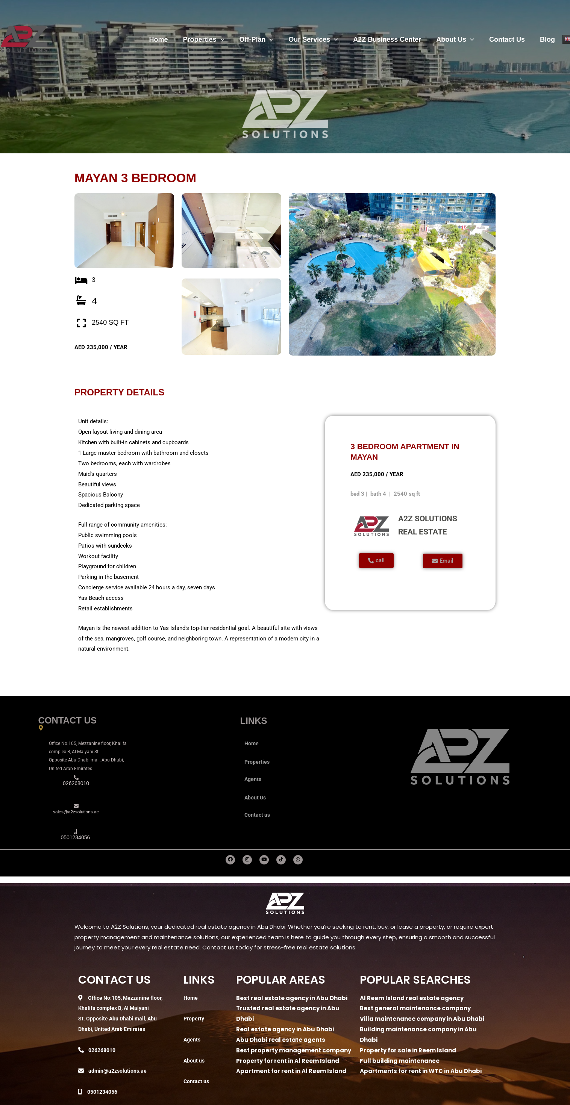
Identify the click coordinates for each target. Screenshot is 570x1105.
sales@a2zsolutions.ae (76, 812)
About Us (459, 39)
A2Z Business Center (392, 39)
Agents (253, 779)
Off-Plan (264, 39)
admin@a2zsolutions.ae (118, 1070)
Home (170, 39)
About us (194, 1060)
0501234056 (104, 1091)
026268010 (103, 1050)
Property (194, 1018)
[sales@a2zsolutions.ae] (76, 806)
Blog (548, 39)
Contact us (257, 814)
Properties (213, 39)
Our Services (320, 39)
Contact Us (509, 39)
